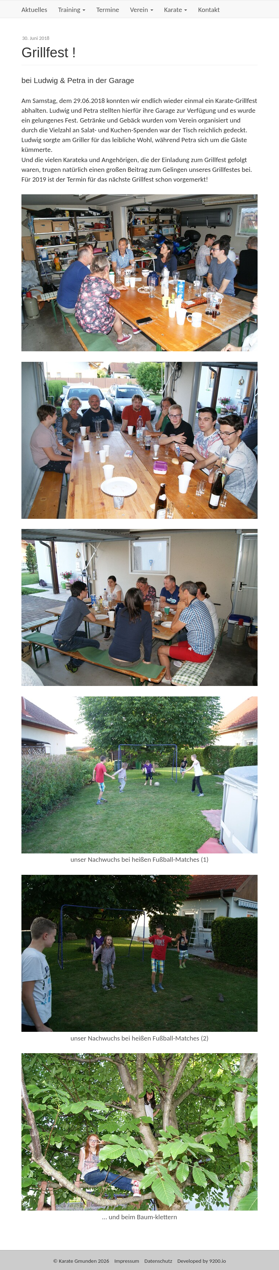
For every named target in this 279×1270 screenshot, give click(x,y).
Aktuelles (34, 9)
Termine (107, 9)
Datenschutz (158, 1261)
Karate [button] (175, 9)
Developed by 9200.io (201, 1261)
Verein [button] (141, 9)
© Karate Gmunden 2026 (81, 1261)
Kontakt (209, 9)
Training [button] (71, 9)
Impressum (127, 1261)
